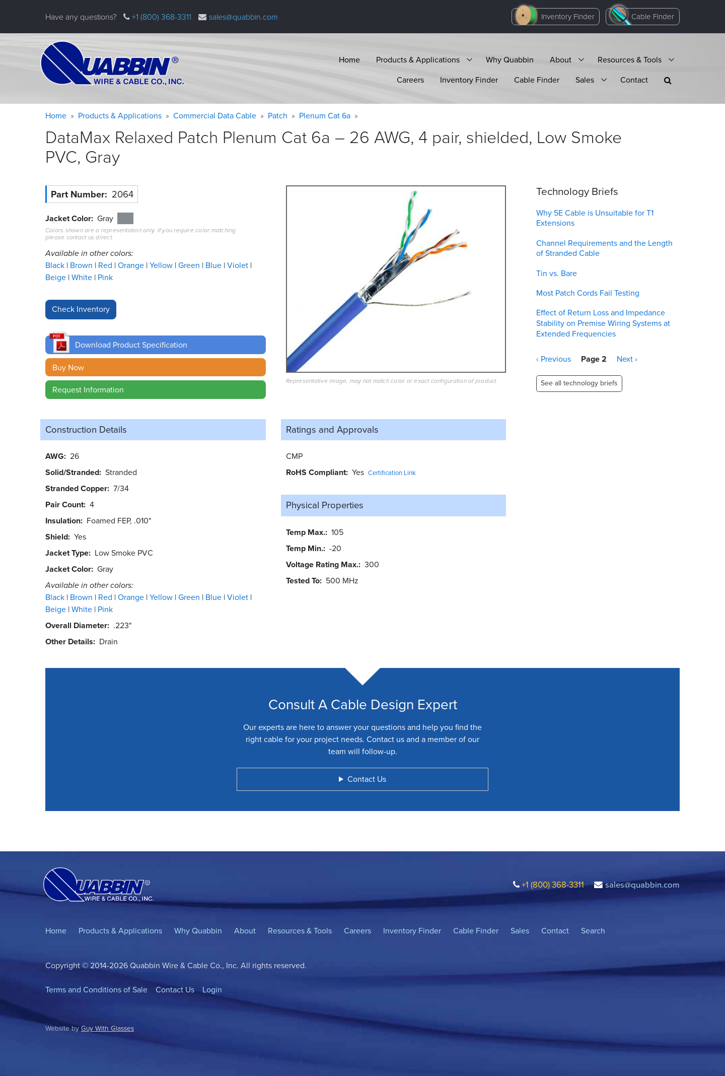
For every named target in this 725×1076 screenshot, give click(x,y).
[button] (668, 80)
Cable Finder (652, 16)
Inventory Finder (568, 16)
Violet (238, 265)
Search (593, 930)
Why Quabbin (510, 59)
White (82, 277)
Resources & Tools (630, 59)
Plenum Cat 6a (324, 115)
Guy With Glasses (107, 1028)
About (560, 59)
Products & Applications (418, 59)
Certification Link (392, 473)
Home (349, 59)
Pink (105, 277)
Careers (410, 80)
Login (212, 989)
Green (190, 265)
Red (106, 265)
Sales (584, 80)
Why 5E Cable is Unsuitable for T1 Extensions (595, 218)
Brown (82, 265)
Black (55, 265)
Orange (132, 265)
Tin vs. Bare (556, 273)
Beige (56, 277)
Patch (277, 115)
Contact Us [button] (366, 779)
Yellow (162, 265)
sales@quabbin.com (243, 17)
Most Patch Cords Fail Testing (587, 293)
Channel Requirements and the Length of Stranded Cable (604, 248)
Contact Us (175, 989)
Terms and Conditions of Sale (96, 989)
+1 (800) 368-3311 (160, 17)
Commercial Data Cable (214, 115)
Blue (214, 265)
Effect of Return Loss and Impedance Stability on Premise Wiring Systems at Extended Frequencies (603, 323)
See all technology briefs (579, 383)
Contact (634, 80)
